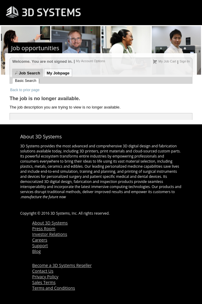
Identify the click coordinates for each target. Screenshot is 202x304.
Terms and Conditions (53, 288)
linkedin (82, 205)
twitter (63, 205)
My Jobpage (58, 73)
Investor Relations (49, 234)
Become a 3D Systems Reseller (62, 265)
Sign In (185, 61)
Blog (36, 251)
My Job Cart (167, 61)
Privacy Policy (45, 276)
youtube (53, 205)
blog (73, 205)
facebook (44, 205)
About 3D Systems (50, 223)
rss (34, 205)
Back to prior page (25, 90)
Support (40, 245)
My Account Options (90, 61)
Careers (39, 240)
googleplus (92, 205)
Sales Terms (44, 282)
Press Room (43, 228)
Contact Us (43, 271)
